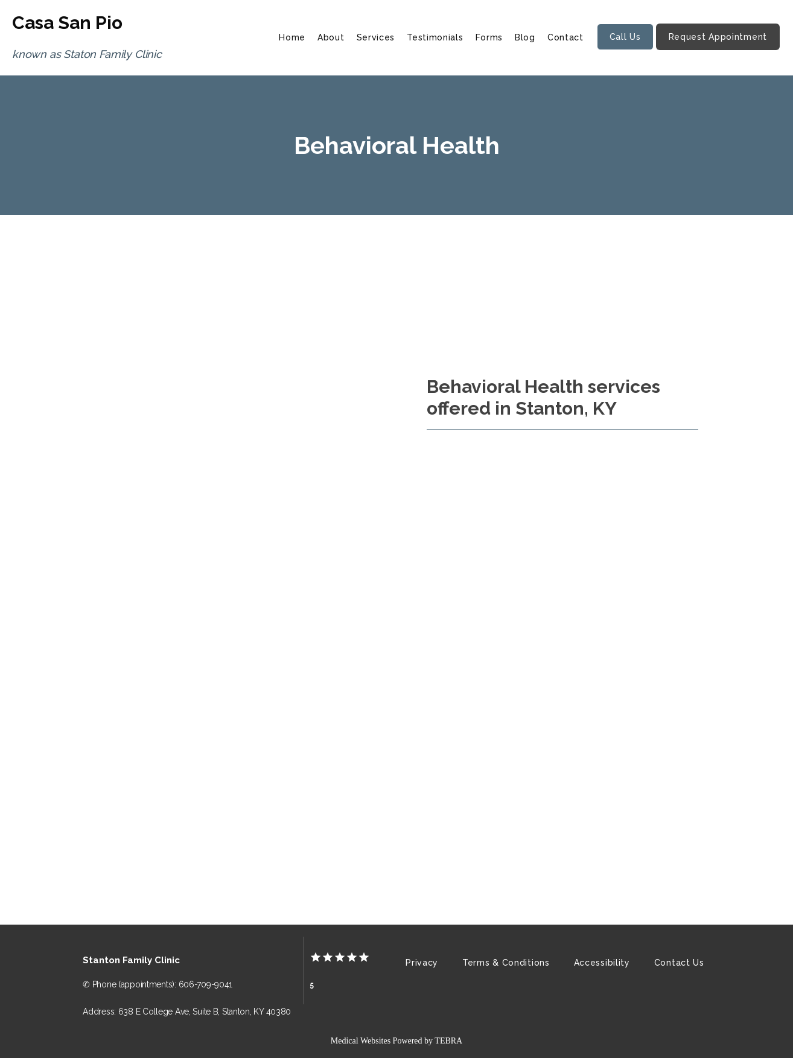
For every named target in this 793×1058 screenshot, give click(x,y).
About (331, 37)
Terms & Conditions (506, 962)
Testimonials (435, 37)
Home (292, 37)
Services (376, 37)
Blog (525, 37)
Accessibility (602, 962)
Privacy (422, 962)
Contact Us (679, 962)
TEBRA (448, 1040)
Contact (565, 37)
